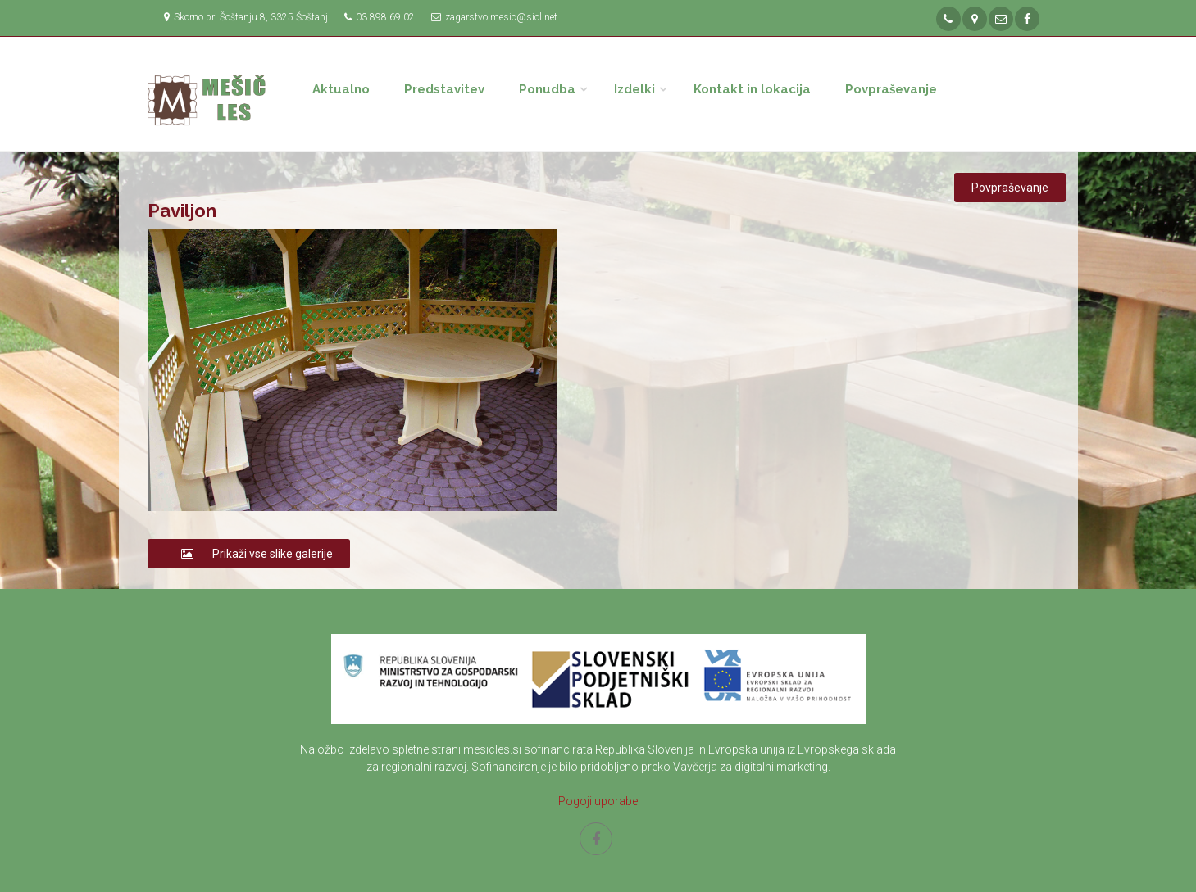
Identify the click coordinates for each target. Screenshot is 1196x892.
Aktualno (341, 89)
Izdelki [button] (634, 89)
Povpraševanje (891, 89)
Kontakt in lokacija (752, 89)
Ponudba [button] (547, 89)
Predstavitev (444, 89)
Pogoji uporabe (598, 801)
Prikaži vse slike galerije (249, 553)
